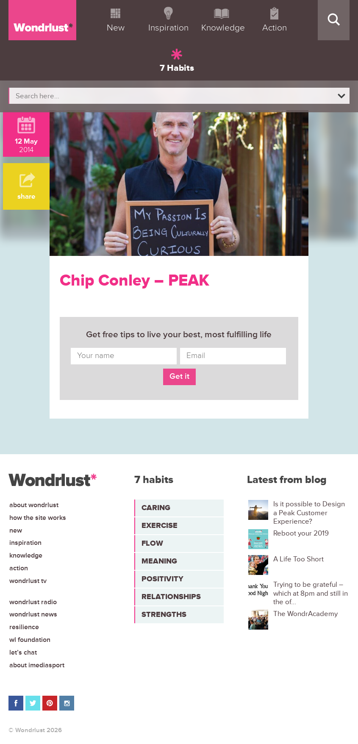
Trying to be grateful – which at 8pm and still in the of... (310, 593)
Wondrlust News (33, 614)
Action (18, 568)
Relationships (171, 596)
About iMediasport (36, 665)
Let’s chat (23, 652)
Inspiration (25, 543)
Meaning (159, 561)
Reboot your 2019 (301, 533)
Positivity (162, 578)
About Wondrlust (33, 505)
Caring (156, 507)
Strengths (164, 614)
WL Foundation (29, 640)
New (15, 530)
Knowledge (25, 555)
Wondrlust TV (28, 581)
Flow (152, 543)
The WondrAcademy (305, 614)
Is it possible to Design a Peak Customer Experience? (309, 513)
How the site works (37, 518)
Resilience (24, 627)
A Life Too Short (298, 559)
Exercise (160, 525)
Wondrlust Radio (33, 602)
